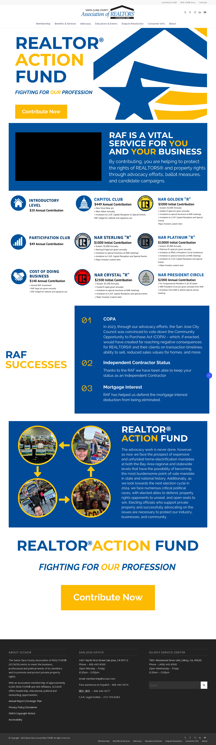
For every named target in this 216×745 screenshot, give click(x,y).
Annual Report (17, 701)
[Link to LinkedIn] (199, 12)
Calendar (203, 2)
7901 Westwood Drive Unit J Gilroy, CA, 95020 (175, 660)
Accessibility (15, 719)
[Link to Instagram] (195, 12)
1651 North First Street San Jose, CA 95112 (103, 660)
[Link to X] (185, 12)
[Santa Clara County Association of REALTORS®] (108, 12)
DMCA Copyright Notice (22, 713)
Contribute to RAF (169, 2)
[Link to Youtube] (204, 12)
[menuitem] (169, 2)
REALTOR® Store (188, 2)
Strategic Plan (34, 701)
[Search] (180, 24)
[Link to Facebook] (190, 12)
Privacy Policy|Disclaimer (23, 707)
